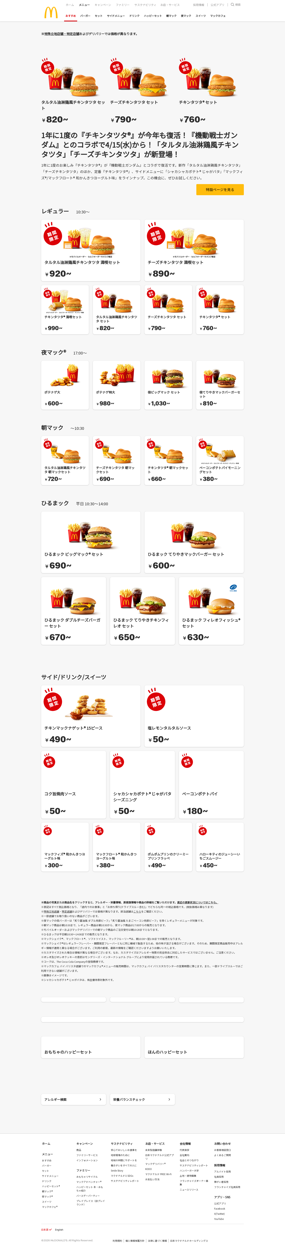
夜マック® (47, 1196)
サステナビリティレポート (125, 1180)
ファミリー (123, 5)
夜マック (186, 16)
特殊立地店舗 (51, 911)
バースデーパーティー (88, 1195)
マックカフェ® (49, 1206)
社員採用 (219, 1176)
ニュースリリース (189, 1189)
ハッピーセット (153, 16)
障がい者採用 (221, 1181)
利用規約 (117, 1240)
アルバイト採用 (222, 1171)
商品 (78, 1150)
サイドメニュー (116, 16)
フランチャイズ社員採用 (227, 1187)
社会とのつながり (189, 1160)
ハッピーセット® (51, 1186)
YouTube (219, 1218)
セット (99, 16)
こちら (137, 911)
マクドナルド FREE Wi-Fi (158, 1174)
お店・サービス (170, 5)
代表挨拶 (184, 1150)
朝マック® (47, 1191)
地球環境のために (120, 1155)
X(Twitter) (219, 1213)
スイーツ (201, 16)
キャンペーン (103, 5)
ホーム (70, 5)
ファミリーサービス (87, 1155)
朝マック (171, 16)
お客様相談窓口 (222, 1150)
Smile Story (117, 1170)
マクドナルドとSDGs (122, 1175)
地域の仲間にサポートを (124, 1160)
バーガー (85, 16)
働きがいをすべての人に (124, 1165)
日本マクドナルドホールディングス (189, 1240)
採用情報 (198, 5)
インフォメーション (87, 1160)
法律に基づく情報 (157, 1240)
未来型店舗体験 (153, 1150)
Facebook (219, 1208)
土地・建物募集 (188, 1175)
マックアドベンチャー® (88, 1181)
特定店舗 (67, 911)
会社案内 (184, 1155)
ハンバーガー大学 (189, 1170)
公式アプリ (217, 5)
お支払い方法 (152, 1179)
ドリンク (134, 16)
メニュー (47, 1154)
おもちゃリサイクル (87, 1176)
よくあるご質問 (222, 1155)
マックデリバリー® (155, 1163)
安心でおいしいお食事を (124, 1150)
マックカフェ (218, 16)
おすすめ (71, 16)
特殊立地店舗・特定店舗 (61, 33)
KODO (148, 1169)
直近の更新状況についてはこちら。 (197, 902)
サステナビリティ (145, 5)
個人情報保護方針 (134, 1240)
